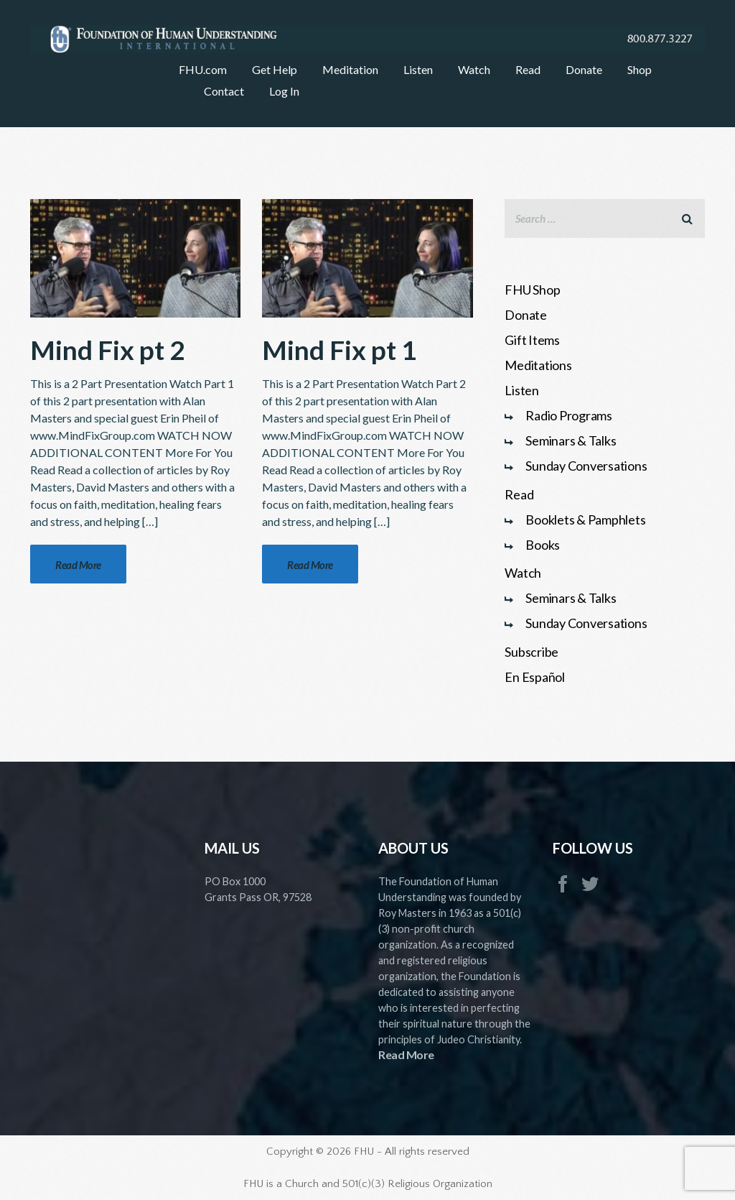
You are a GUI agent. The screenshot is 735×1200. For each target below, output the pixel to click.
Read (519, 494)
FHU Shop (532, 289)
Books (542, 545)
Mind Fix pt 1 (339, 349)
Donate (526, 315)
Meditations (538, 365)
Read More (406, 1054)
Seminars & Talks (570, 440)
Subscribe (531, 652)
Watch (523, 573)
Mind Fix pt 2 (107, 349)
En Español (535, 677)
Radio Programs (568, 415)
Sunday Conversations (586, 466)
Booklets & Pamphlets (585, 519)
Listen (522, 390)
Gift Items (532, 340)
